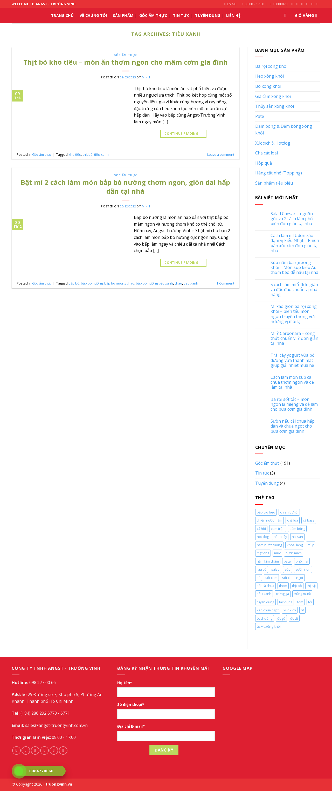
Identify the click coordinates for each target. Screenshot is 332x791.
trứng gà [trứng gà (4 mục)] (282, 593)
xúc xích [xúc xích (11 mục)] (289, 610)
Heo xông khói (269, 76)
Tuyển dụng (267, 483)
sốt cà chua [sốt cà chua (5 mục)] (265, 585)
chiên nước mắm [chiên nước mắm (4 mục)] (269, 520)
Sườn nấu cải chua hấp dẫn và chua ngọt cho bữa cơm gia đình (293, 426)
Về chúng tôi (93, 15)
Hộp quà (263, 163)
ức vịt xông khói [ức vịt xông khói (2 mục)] (269, 626)
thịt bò (88, 154)
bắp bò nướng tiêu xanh (154, 283)
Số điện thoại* (130, 704)
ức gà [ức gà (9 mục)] (281, 618)
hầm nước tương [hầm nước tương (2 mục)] (269, 545)
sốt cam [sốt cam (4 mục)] (271, 577)
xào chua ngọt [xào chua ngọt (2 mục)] (268, 610)
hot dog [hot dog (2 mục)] (263, 536)
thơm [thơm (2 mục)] (283, 585)
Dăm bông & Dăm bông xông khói (283, 129)
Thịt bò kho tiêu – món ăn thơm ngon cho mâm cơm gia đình (125, 62)
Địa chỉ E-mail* (131, 726)
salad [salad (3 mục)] (275, 569)
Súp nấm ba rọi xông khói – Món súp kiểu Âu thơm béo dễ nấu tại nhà (294, 267)
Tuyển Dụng (207, 15)
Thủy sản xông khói (274, 106)
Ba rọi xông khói (271, 66)
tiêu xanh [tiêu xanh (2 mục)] (264, 593)
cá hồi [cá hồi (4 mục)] (261, 528)
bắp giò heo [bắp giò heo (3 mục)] (266, 512)
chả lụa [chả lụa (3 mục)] (292, 520)
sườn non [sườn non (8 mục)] (302, 569)
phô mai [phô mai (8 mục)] (302, 561)
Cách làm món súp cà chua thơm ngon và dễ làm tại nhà (292, 382)
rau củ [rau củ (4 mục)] (261, 569)
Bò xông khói (268, 86)
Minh (146, 77)
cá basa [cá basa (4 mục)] (309, 520)
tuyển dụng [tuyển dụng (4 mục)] (265, 602)
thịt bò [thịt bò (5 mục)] (297, 585)
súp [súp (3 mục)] (287, 569)
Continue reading (183, 133)
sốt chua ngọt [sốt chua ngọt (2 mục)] (292, 577)
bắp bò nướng (92, 283)
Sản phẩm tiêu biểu (274, 183)
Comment (225, 283)
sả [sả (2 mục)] (258, 577)
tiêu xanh (101, 154)
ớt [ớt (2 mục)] (302, 610)
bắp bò (73, 283)
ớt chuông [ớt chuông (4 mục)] (264, 618)
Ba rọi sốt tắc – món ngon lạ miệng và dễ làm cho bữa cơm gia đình (294, 404)
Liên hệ (233, 15)
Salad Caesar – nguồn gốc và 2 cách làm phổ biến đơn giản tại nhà (292, 218)
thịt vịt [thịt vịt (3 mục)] (311, 585)
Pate (259, 116)
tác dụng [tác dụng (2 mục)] (285, 602)
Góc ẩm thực (153, 15)
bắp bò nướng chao (119, 283)
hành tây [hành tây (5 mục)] (280, 536)
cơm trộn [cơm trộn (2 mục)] (278, 528)
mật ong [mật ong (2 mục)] (263, 553)
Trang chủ (62, 15)
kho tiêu (74, 154)
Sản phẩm (123, 15)
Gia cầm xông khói (273, 96)
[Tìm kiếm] (287, 15)
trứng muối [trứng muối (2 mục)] (302, 593)
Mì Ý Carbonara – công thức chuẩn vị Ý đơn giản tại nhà (294, 338)
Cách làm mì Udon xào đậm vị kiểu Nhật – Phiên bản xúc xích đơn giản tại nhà (295, 243)
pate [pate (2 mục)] (287, 561)
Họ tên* (124, 682)
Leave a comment (220, 154)
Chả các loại (266, 153)
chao (178, 283)
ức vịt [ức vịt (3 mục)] (294, 618)
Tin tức (181, 15)
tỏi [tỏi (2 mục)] (310, 602)
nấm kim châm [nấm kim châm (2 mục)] (268, 561)
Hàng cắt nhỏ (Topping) (278, 173)
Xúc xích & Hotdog (272, 143)
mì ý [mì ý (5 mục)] (311, 545)
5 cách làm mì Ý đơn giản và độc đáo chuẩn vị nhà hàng (294, 289)
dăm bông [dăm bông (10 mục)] (297, 528)
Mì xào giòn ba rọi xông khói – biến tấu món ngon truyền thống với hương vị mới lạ (294, 314)
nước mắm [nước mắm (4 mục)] (294, 553)
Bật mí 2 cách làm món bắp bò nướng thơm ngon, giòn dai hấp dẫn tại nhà (125, 186)
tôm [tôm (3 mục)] (300, 602)
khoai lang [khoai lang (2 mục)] (295, 545)
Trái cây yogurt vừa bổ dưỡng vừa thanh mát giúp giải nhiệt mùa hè (293, 360)
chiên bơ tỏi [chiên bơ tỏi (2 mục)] (289, 512)
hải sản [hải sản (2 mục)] (297, 536)
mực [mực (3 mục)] (277, 553)
